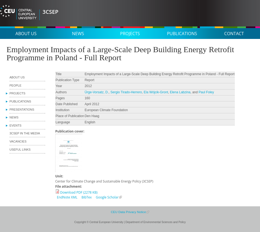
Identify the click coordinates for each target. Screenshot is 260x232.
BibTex (87, 197)
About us (26, 34)
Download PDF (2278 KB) (79, 192)
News (78, 34)
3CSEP (50, 11)
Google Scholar (107, 197)
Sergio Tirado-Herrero (126, 92)
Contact (234, 34)
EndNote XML (67, 197)
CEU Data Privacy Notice (128, 212)
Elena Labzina (180, 92)
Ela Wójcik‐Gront (156, 92)
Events (15, 125)
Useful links (20, 149)
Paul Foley (206, 92)
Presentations (21, 109)
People (15, 85)
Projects (130, 34)
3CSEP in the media (24, 133)
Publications (182, 34)
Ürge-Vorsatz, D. (96, 92)
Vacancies (18, 141)
